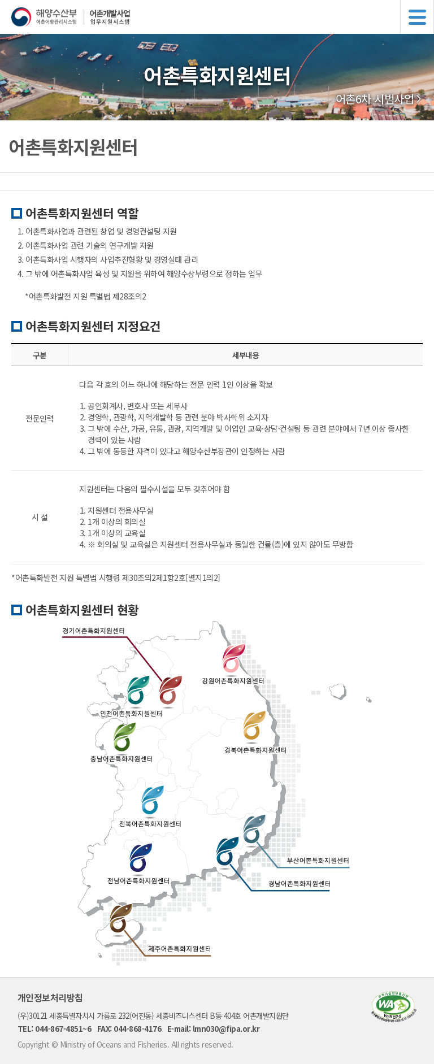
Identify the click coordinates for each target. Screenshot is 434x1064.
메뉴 (417, 17)
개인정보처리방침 (50, 997)
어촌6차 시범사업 (375, 99)
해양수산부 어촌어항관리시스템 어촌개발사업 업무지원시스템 (222, 17)
